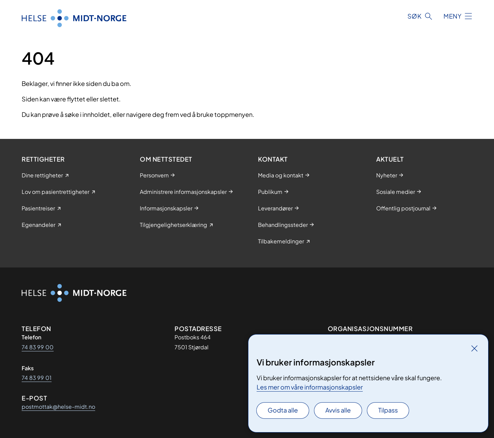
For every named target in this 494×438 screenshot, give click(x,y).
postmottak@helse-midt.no (58, 406)
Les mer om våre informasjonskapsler (310, 387)
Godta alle (283, 410)
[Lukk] (474, 348)
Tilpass (388, 410)
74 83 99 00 (38, 347)
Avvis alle (338, 410)
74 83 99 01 (37, 377)
